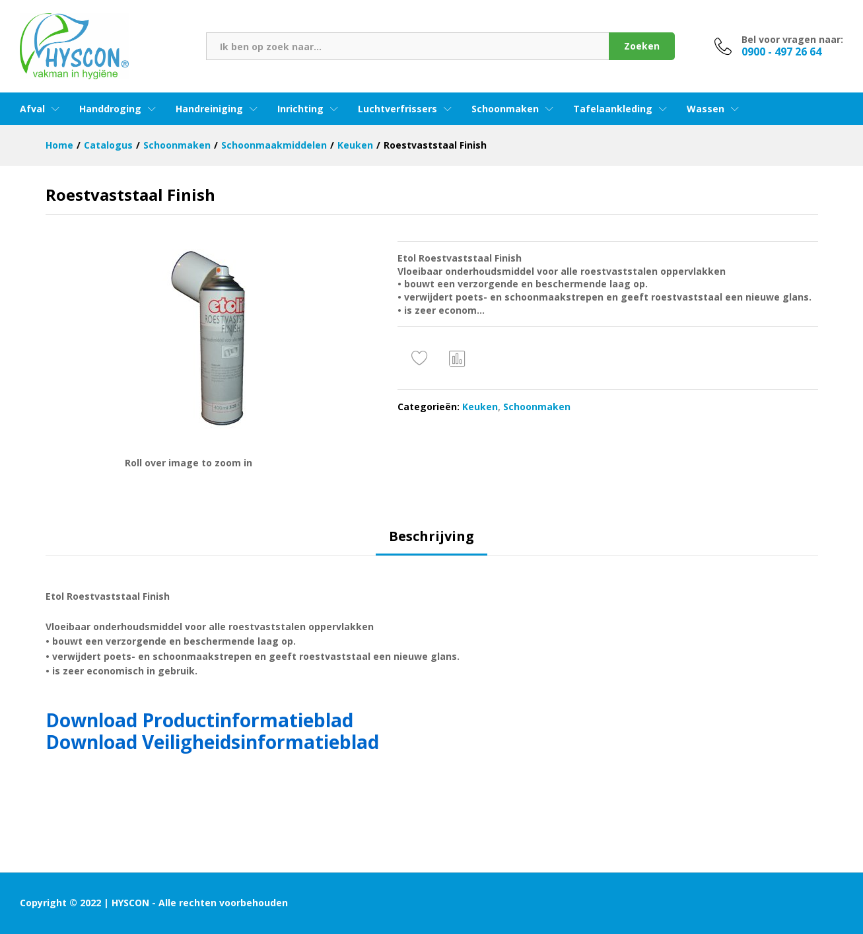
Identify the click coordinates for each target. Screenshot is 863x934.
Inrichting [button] (300, 109)
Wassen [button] (705, 109)
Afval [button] (32, 109)
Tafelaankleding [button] (612, 109)
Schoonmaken (536, 406)
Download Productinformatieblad (199, 720)
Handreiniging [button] (209, 109)
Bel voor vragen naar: (792, 40)
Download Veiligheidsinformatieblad (212, 741)
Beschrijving (431, 536)
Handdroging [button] (110, 109)
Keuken (480, 406)
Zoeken (642, 46)
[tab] (431, 542)
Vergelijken (457, 358)
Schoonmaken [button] (505, 109)
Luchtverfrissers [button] (397, 109)
